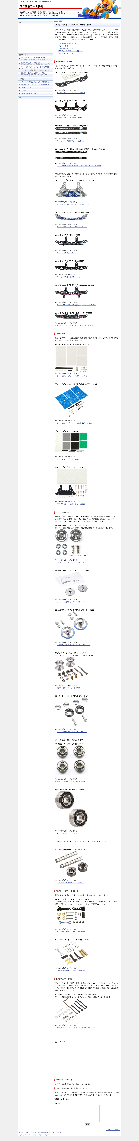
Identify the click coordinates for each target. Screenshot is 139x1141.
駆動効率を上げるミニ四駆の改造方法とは (34, 73)
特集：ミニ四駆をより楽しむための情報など (35, 82)
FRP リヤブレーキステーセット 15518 (71, 504)
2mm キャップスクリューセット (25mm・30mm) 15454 (77, 1028)
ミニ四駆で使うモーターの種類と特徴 (33, 58)
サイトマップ (57, 1136)
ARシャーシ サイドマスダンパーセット (71, 932)
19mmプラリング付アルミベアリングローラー (74, 645)
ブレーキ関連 (63, 46)
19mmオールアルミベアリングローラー (71, 602)
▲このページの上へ (113, 1133)
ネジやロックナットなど (67, 53)
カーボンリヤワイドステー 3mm (68, 277)
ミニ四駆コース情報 (31, 6)
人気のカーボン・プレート (68, 44)
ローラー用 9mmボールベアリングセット (72, 732)
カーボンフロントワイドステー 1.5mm (71, 93)
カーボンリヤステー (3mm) (67, 253)
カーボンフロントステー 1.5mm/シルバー (72, 227)
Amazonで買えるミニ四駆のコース (32, 62)
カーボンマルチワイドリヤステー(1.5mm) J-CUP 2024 (76, 305)
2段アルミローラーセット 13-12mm (70, 688)
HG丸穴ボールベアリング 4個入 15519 (71, 781)
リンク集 (23, 90)
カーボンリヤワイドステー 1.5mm (69, 118)
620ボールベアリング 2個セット (68, 833)
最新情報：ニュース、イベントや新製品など (35, 85)
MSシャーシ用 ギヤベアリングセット (70, 883)
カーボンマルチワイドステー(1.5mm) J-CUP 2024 (75, 325)
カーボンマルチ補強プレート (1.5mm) (70, 141)
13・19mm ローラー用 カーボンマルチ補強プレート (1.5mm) (79, 166)
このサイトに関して (27, 87)
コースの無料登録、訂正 (28, 93)
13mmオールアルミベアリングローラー (71, 562)
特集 (60, 21)
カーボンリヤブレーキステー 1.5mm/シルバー (73, 204)
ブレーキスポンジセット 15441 (68, 459)
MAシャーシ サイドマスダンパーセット (71, 971)
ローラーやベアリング (66, 48)
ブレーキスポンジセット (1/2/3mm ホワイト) (73, 376)
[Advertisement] (87, 1061)
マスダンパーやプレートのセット (70, 51)
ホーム (56, 21)
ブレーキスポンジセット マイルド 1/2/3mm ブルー (75, 423)
